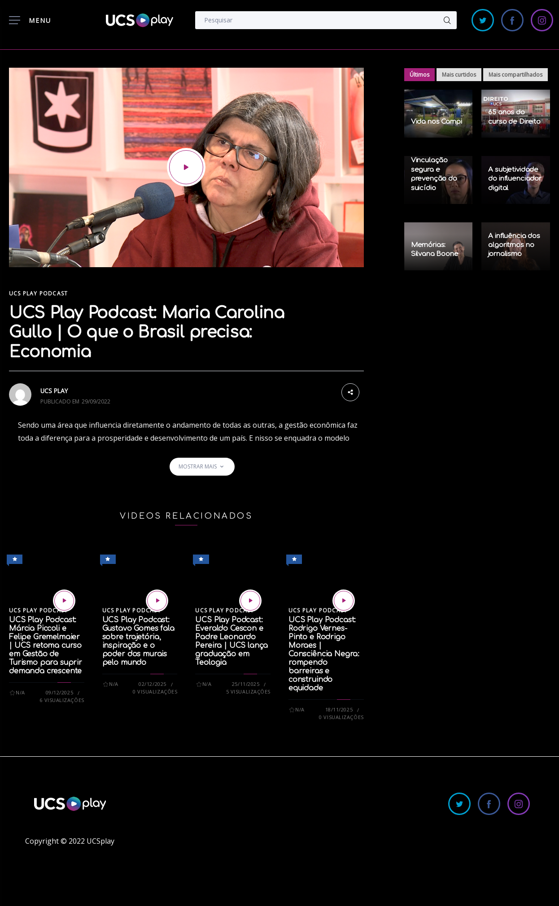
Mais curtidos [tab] (459, 74)
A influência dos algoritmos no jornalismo (514, 245)
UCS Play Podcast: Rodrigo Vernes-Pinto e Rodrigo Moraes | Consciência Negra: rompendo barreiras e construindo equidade (323, 654)
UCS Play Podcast (38, 293)
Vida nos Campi (436, 122)
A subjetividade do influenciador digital (515, 179)
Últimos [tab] (419, 74)
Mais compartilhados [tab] (515, 74)
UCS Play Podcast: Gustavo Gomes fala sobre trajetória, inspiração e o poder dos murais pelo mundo (138, 641)
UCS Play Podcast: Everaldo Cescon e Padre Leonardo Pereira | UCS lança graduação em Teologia (231, 641)
